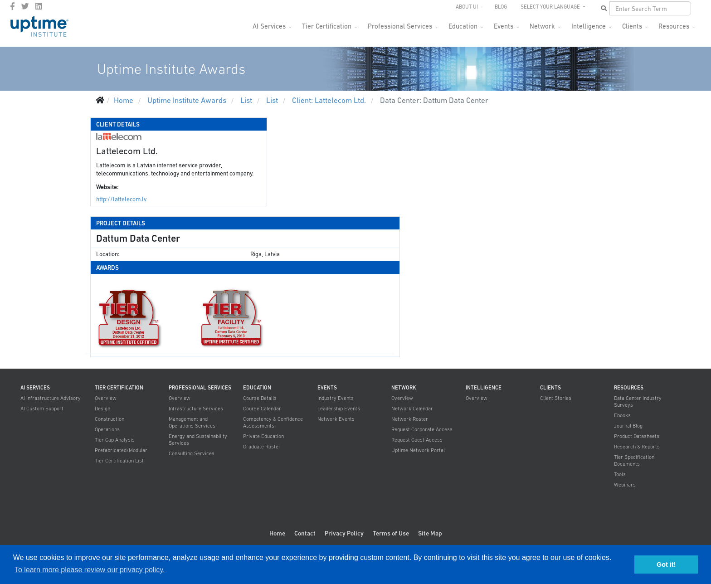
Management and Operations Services (192, 422)
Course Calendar (262, 408)
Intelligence (588, 26)
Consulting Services (191, 453)
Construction (109, 419)
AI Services (269, 26)
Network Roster (409, 419)
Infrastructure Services (196, 408)
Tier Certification (326, 26)
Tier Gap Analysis (115, 440)
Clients (632, 26)
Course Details (260, 398)
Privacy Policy (344, 533)
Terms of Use (391, 533)
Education (462, 26)
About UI (467, 7)
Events (503, 26)
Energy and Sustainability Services (198, 439)
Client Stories (555, 398)
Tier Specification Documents (634, 460)
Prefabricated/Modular (121, 450)
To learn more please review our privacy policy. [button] (90, 570)
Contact (305, 533)
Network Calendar (412, 408)
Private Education (263, 436)
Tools (620, 474)
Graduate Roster (262, 446)
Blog (501, 7)
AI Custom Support (41, 408)
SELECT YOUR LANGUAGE (551, 7)
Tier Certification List (119, 460)
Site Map (430, 533)
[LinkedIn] (38, 6)
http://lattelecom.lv (121, 199)
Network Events (336, 419)
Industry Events (335, 398)
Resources (673, 26)
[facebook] (12, 6)
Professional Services (400, 26)
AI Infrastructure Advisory (50, 398)
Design (102, 408)
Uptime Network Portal (418, 450)
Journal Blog (628, 426)
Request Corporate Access (422, 429)
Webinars (625, 485)
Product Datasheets (636, 436)
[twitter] (25, 6)
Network (542, 26)
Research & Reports (637, 446)
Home (277, 533)
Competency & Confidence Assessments (273, 422)
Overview (106, 398)
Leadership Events (338, 408)
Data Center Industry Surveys (638, 401)
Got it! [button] (666, 564)
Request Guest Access (417, 440)
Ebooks (622, 415)
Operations (107, 429)
